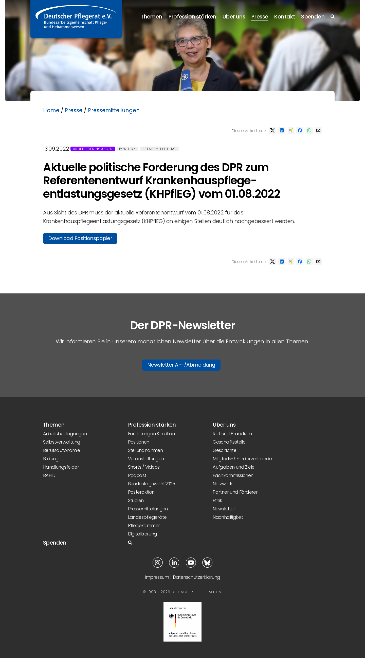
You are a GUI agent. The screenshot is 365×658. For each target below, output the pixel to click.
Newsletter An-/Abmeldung (181, 364)
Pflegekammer (144, 525)
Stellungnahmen (145, 450)
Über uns (233, 16)
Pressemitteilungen (114, 110)
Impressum (157, 577)
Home (51, 110)
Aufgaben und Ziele (233, 467)
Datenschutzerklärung (196, 577)
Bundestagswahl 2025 (151, 484)
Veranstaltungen (146, 458)
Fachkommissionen (233, 475)
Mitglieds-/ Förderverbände (242, 458)
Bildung (51, 458)
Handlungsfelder (61, 467)
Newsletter (224, 509)
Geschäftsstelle (229, 442)
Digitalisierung (142, 534)
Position (127, 149)
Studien (136, 500)
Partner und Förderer (235, 492)
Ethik (217, 500)
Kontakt (284, 16)
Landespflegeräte (147, 517)
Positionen (138, 442)
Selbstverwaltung (61, 442)
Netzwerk (222, 484)
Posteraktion (141, 492)
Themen (151, 16)
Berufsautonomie (61, 450)
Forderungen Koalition (151, 433)
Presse (259, 16)
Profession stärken (192, 16)
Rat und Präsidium (232, 433)
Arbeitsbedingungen (93, 149)
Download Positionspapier (80, 238)
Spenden (312, 16)
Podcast (137, 475)
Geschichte (224, 450)
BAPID (49, 475)
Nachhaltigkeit (228, 517)
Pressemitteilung (159, 149)
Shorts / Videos (144, 467)
